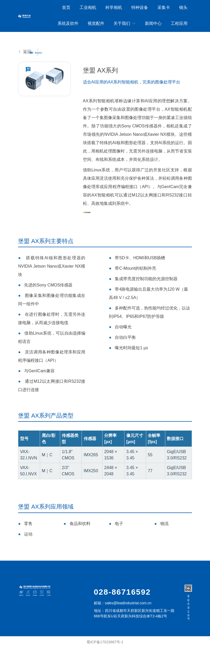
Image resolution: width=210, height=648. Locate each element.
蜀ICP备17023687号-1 (105, 642)
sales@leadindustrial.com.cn (128, 603)
